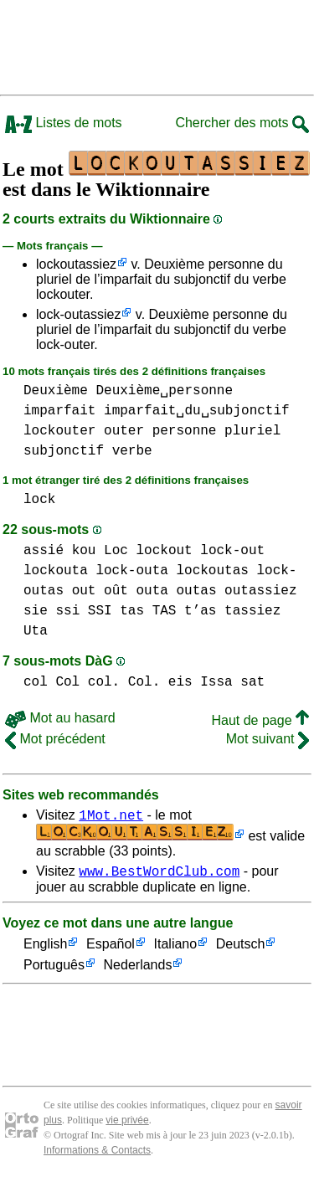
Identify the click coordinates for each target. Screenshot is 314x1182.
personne (184, 431)
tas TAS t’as (168, 611)
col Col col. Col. (91, 682)
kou (84, 551)
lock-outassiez (78, 314)
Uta (35, 631)
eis (180, 682)
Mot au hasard (60, 718)
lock (39, 500)
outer (124, 431)
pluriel (252, 431)
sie (35, 611)
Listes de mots (63, 123)
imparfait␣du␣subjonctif (197, 411)
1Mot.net (111, 817)
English (45, 950)
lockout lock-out (200, 551)
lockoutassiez (76, 264)
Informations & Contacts (97, 1155)
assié (43, 551)
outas (196, 591)
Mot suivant (267, 739)
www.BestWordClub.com (159, 875)
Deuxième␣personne (164, 391)
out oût (100, 591)
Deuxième (55, 391)
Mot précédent (55, 739)
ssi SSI (83, 611)
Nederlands (138, 971)
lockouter (59, 431)
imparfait (59, 411)
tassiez (252, 611)
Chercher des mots (242, 123)
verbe (132, 451)
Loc (116, 551)
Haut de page (260, 720)
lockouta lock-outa (95, 571)
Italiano (176, 950)
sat (252, 682)
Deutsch (240, 950)
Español (110, 950)
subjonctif (63, 451)
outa (151, 591)
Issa (216, 682)
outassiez (260, 591)
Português (54, 971)
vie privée (127, 1125)
